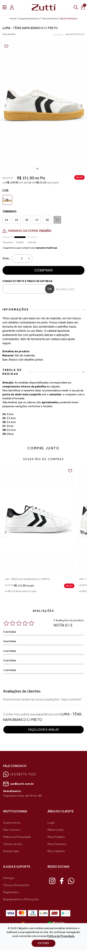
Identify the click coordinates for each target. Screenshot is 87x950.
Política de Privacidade (17, 837)
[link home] (43, 7)
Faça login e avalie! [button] (43, 729)
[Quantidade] (22, 258)
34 (6, 220)
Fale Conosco (11, 830)
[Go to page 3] (44, 169)
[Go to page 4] (47, 169)
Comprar (43, 270)
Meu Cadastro (56, 851)
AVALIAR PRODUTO (75, 34)
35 (16, 220)
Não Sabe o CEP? (65, 289)
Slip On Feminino (68, 18)
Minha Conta (55, 830)
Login (51, 822)
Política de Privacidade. (61, 936)
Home (13, 18)
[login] (12, 7)
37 (36, 220)
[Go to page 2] (40, 169)
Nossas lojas (11, 851)
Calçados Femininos (28, 18)
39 (57, 220)
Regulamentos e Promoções (21, 899)
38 (47, 220)
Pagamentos (11, 892)
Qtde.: (6, 258)
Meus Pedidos (56, 837)
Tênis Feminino (49, 18)
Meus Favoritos (57, 844)
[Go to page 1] (37, 169)
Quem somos (12, 822)
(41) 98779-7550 (19, 774)
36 (26, 220)
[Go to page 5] (50, 169)
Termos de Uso (12, 844)
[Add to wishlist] (6, 46)
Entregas (8, 878)
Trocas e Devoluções (16, 885)
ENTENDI (43, 943)
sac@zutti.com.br (18, 784)
